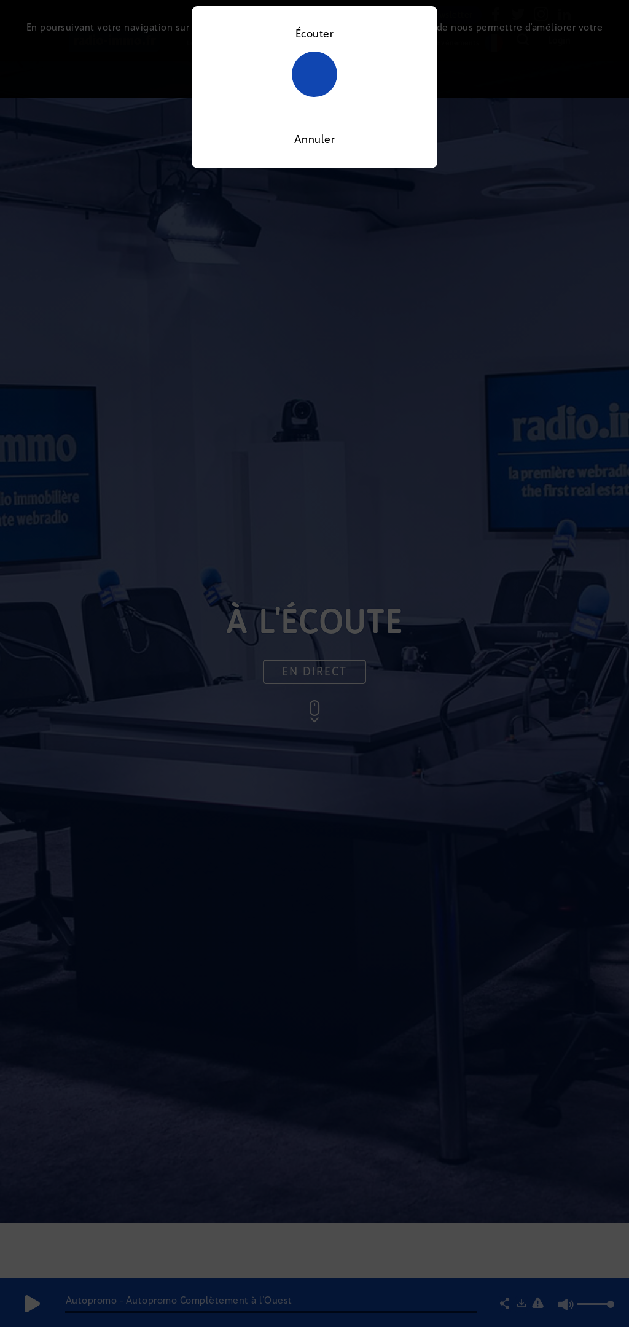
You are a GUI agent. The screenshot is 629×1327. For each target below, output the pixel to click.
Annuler (314, 139)
